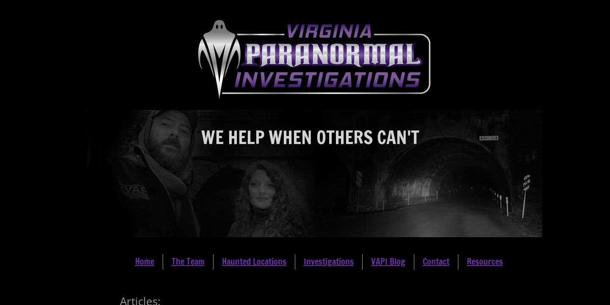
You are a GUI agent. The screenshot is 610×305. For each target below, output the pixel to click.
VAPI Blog (388, 261)
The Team (188, 261)
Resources (485, 261)
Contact (436, 261)
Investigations (329, 261)
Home (144, 261)
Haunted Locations (254, 261)
